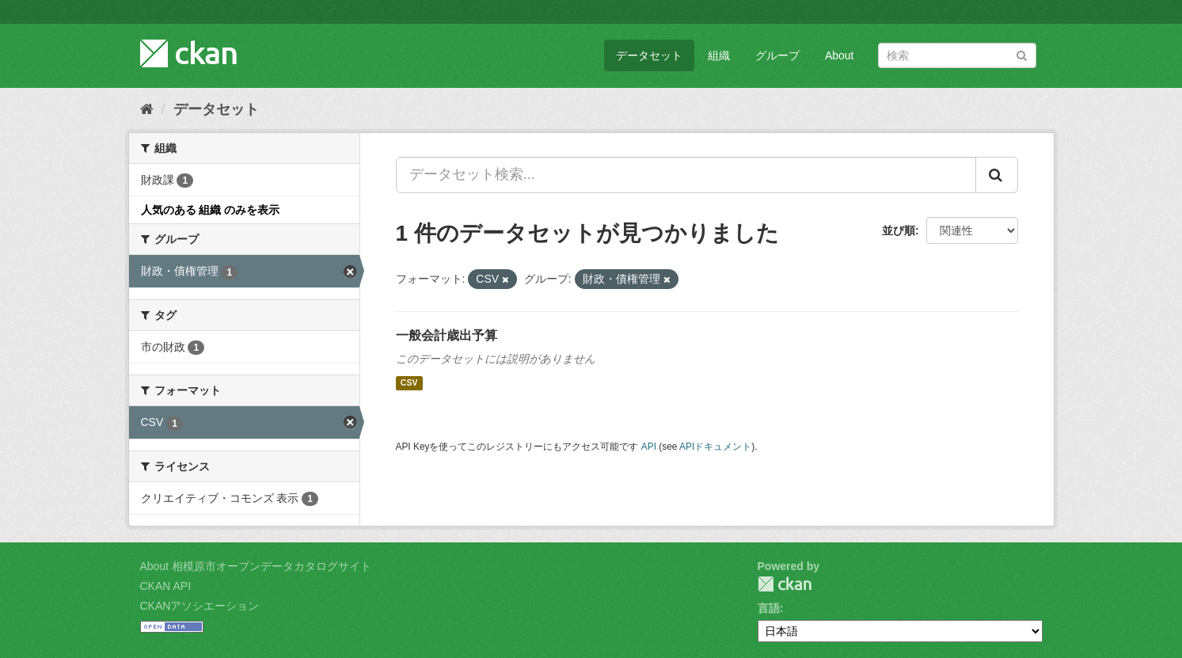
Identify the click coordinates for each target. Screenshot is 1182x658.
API (648, 446)
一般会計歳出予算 (446, 335)
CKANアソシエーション (200, 605)
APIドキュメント (715, 446)
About (839, 55)
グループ (777, 55)
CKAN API (166, 586)
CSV (409, 383)
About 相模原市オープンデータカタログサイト (255, 566)
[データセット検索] (957, 55)
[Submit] (1021, 54)
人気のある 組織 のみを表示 (210, 209)
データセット (649, 55)
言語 (769, 608)
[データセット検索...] (686, 175)
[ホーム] (147, 109)
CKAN (784, 584)
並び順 (898, 230)
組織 (719, 55)
